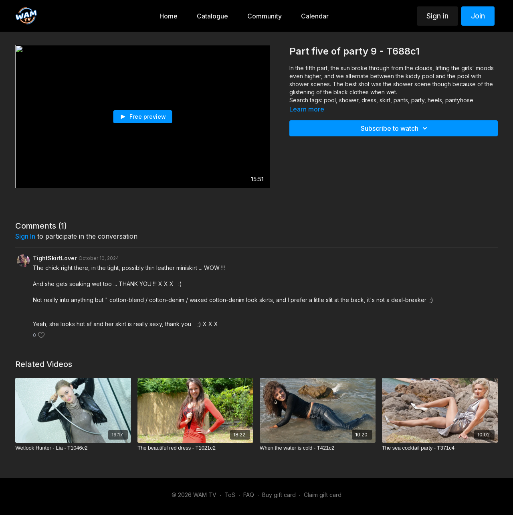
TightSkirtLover (55, 258)
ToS (229, 494)
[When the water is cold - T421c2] (318, 448)
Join (478, 16)
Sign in (437, 16)
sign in (25, 236)
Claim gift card (322, 494)
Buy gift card (279, 494)
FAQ (248, 494)
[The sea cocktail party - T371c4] (440, 448)
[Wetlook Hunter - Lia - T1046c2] (73, 448)
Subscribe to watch (395, 128)
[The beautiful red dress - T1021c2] (195, 448)
